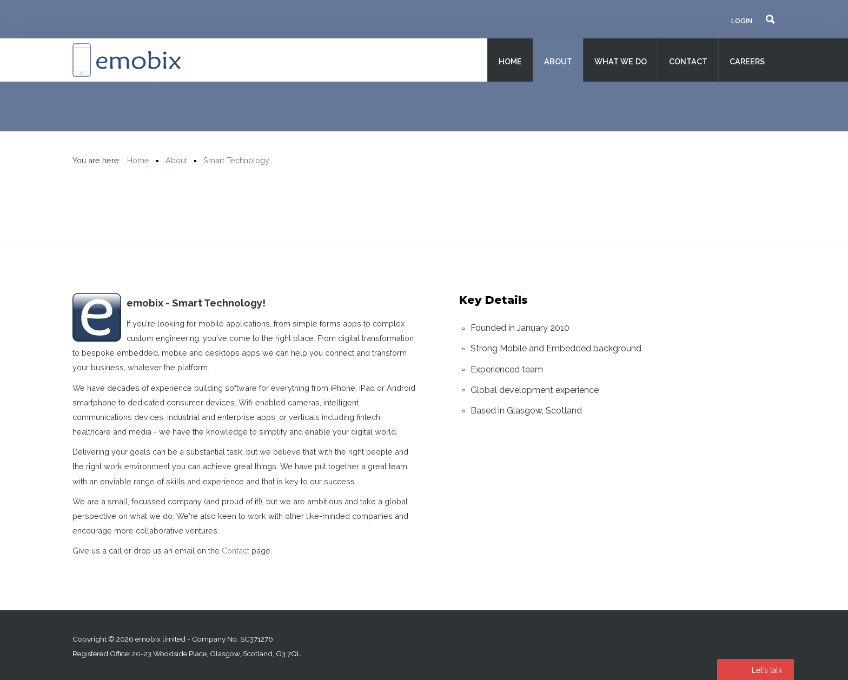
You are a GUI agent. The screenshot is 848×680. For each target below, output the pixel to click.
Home (510, 61)
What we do (620, 61)
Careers (747, 61)
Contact (688, 61)
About (558, 61)
